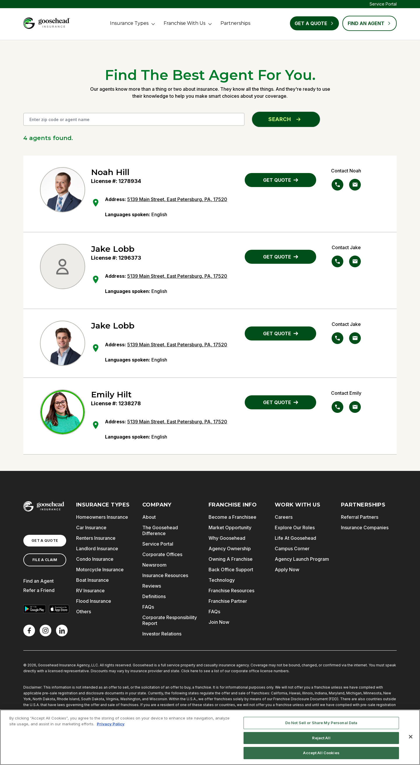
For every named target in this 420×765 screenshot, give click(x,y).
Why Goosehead (227, 538)
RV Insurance (90, 590)
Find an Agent (38, 581)
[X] (45, 630)
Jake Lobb (112, 249)
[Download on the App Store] (59, 609)
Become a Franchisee (232, 517)
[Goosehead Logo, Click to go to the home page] (46, 23)
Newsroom (154, 565)
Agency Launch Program (302, 559)
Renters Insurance (96, 538)
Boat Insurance (92, 580)
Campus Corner (292, 548)
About (149, 517)
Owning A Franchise (231, 559)
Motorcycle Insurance (100, 569)
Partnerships (235, 23)
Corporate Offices (162, 554)
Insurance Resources (165, 575)
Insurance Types (129, 23)
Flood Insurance (93, 601)
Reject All (321, 738)
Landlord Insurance (97, 548)
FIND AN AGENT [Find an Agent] (369, 23)
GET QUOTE (280, 180)
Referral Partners (359, 517)
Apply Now (287, 569)
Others (83, 611)
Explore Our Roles (295, 527)
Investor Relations (161, 634)
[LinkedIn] (62, 630)
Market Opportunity (230, 527)
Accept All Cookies (321, 752)
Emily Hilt (111, 394)
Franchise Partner (228, 601)
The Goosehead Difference (160, 530)
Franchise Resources (231, 590)
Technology (222, 580)
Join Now (219, 622)
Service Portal (383, 3)
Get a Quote (314, 23)
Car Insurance (91, 527)
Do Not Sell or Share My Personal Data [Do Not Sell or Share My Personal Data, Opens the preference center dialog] (321, 722)
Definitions (154, 596)
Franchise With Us (184, 23)
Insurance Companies (364, 527)
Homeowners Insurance (102, 517)
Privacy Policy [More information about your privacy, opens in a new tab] (111, 724)
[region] (210, 737)
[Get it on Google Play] (34, 609)
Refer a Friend (39, 590)
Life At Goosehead (295, 538)
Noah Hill (110, 172)
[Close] (410, 736)
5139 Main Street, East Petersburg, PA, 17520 (177, 199)
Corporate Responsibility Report (169, 620)
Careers (284, 517)
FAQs (148, 607)
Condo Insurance (94, 559)
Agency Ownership (230, 548)
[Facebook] (29, 630)
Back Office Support (231, 569)
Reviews (151, 586)
